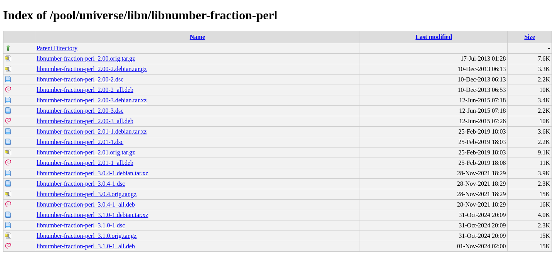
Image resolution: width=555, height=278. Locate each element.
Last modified (433, 37)
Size (529, 37)
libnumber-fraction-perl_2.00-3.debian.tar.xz (92, 100)
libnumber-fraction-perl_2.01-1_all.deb (85, 162)
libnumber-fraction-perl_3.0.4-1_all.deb (86, 204)
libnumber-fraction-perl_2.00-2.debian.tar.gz (92, 69)
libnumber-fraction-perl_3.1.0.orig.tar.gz (87, 235)
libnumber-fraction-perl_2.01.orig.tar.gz (86, 152)
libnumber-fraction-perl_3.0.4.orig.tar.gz (87, 194)
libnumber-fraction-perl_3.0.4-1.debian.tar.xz (92, 173)
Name (197, 37)
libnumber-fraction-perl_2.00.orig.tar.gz (86, 58)
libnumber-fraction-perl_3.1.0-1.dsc (81, 225)
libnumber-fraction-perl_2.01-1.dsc (80, 142)
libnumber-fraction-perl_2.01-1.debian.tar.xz (92, 131)
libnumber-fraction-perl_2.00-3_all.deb (85, 121)
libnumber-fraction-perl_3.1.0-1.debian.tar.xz (92, 215)
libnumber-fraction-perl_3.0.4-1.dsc (81, 183)
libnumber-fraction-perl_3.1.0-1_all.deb (86, 246)
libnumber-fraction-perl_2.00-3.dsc (80, 110)
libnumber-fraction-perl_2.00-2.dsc (80, 79)
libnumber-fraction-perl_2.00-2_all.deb (85, 89)
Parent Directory (57, 48)
